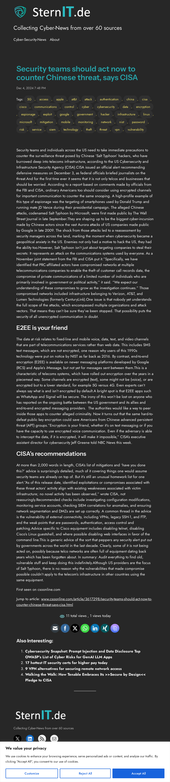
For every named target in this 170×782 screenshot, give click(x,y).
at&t (74, 99)
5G (29, 99)
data (125, 107)
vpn (117, 129)
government (85, 114)
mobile (65, 122)
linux (146, 114)
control (69, 107)
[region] (85, 762)
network (106, 122)
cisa (144, 99)
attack (88, 99)
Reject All (85, 773)
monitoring (85, 122)
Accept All (138, 773)
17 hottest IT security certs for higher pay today (66, 662)
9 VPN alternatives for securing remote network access (73, 668)
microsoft (25, 122)
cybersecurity (106, 107)
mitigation (46, 122)
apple (60, 99)
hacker (105, 114)
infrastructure (126, 114)
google (64, 114)
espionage (28, 114)
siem (52, 129)
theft (89, 129)
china (130, 99)
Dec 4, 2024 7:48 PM (31, 88)
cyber (85, 107)
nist (121, 122)
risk (21, 129)
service (36, 129)
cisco (23, 107)
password (138, 122)
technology (71, 129)
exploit (47, 114)
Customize (32, 773)
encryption (143, 107)
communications (46, 107)
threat (103, 129)
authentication (109, 99)
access (43, 99)
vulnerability (136, 129)
